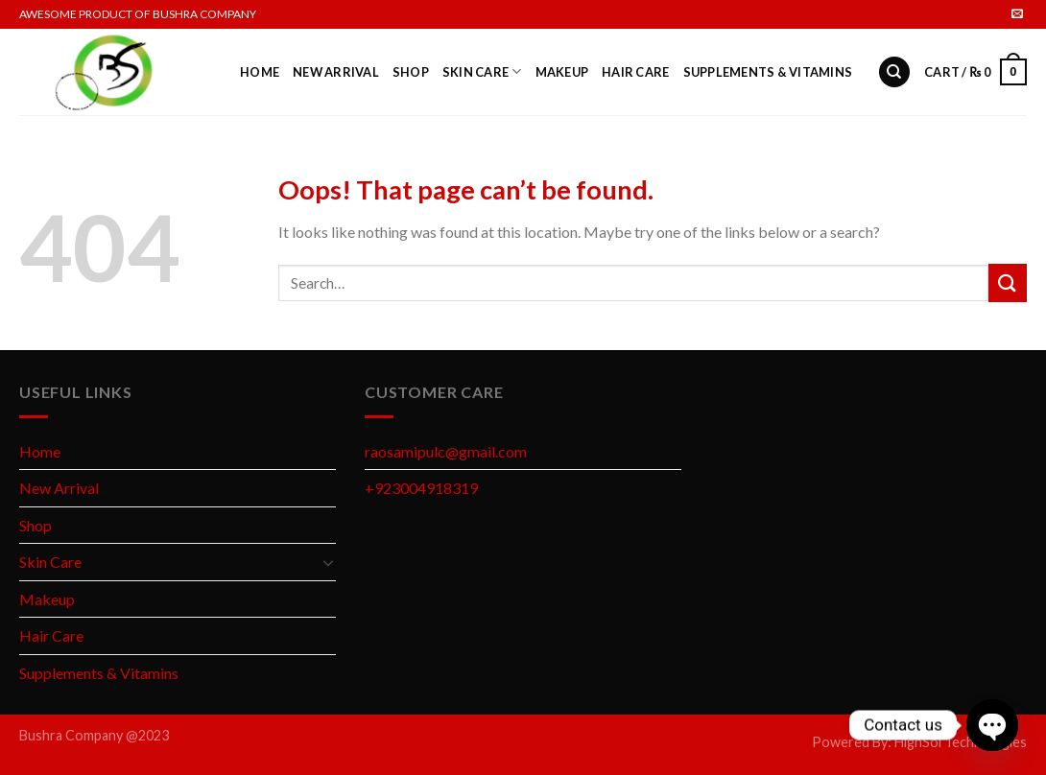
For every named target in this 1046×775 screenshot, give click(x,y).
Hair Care (635, 72)
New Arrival (336, 72)
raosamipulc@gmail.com (446, 451)
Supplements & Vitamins (768, 72)
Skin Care (482, 71)
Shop (410, 72)
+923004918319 (421, 488)
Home (259, 72)
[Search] (894, 72)
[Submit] (1007, 282)
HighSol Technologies (960, 742)
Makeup (562, 72)
